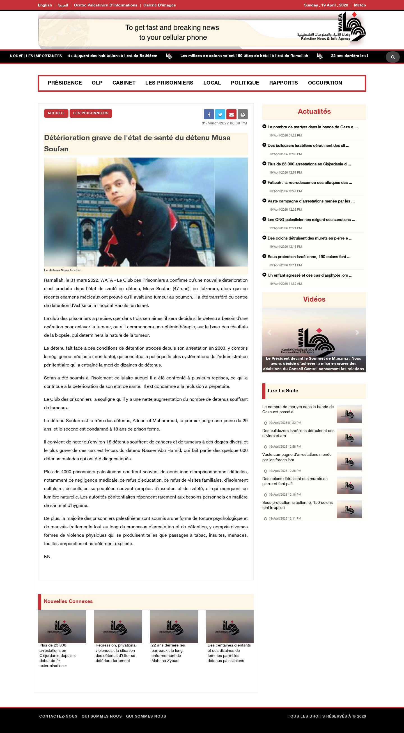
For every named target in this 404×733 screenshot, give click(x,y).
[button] (270, 332)
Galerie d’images (159, 5)
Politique (245, 83)
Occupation (325, 83)
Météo (360, 5)
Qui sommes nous (102, 714)
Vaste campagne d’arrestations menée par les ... (311, 201)
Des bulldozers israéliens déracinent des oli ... (308, 146)
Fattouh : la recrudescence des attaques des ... (310, 183)
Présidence (65, 83)
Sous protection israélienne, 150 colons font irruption (299, 517)
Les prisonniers (169, 83)
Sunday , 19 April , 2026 (326, 5)
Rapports (283, 83)
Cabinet (124, 83)
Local (212, 83)
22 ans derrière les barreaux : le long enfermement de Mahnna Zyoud (173, 650)
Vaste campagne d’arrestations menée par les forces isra (298, 464)
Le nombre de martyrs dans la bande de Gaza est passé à (300, 411)
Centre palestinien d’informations (105, 5)
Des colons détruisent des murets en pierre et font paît (297, 490)
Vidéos (314, 300)
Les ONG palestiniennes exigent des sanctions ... (311, 220)
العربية (63, 5)
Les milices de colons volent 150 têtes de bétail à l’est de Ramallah (252, 56)
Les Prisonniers (91, 113)
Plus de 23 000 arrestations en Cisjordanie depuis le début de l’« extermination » (60, 650)
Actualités (314, 112)
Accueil (56, 113)
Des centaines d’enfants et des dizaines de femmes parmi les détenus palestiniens (227, 654)
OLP (97, 83)
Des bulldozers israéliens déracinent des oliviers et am (300, 437)
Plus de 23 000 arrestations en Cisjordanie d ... (309, 164)
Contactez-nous (58, 714)
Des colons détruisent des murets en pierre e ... (310, 238)
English (45, 5)
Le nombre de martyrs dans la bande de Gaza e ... (313, 127)
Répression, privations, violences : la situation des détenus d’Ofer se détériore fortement (116, 654)
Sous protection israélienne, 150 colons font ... (309, 257)
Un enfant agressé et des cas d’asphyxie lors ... (310, 275)
